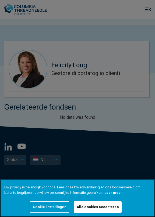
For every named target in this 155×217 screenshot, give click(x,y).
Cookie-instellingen (49, 207)
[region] (77, 198)
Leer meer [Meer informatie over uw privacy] (113, 193)
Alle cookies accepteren (98, 207)
